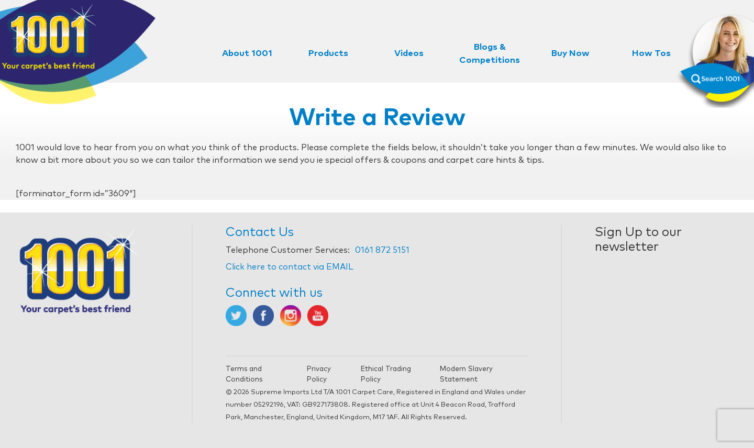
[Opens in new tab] (236, 315)
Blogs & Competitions (489, 54)
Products (328, 53)
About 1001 (247, 53)
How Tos (651, 53)
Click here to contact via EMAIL (289, 267)
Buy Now (570, 53)
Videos (409, 53)
